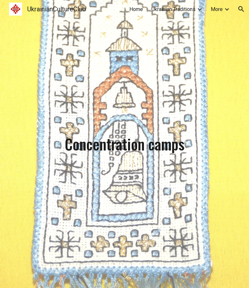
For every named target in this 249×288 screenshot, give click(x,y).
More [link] (217, 9)
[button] (241, 9)
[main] (124, 144)
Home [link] (136, 9)
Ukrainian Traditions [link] (173, 9)
